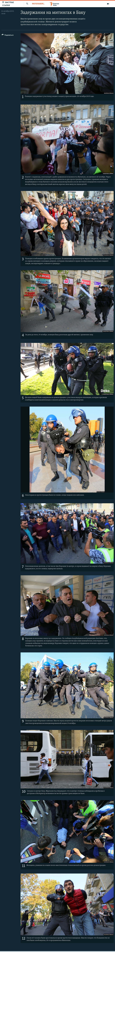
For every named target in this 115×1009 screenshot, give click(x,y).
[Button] (7, 35)
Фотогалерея (38, 4)
